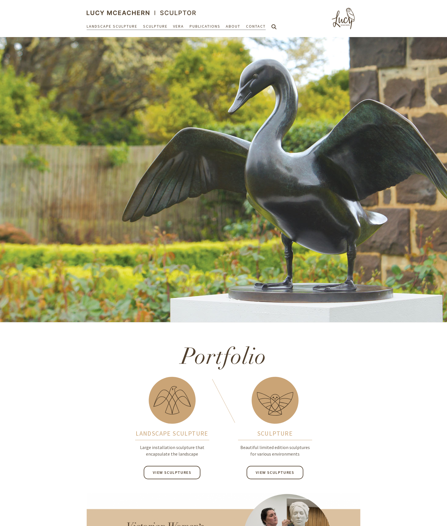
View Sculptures (172, 472)
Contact (256, 26)
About (233, 26)
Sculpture (155, 26)
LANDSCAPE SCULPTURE (172, 433)
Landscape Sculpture (112, 26)
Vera (178, 26)
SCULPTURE (275, 433)
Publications (205, 26)
